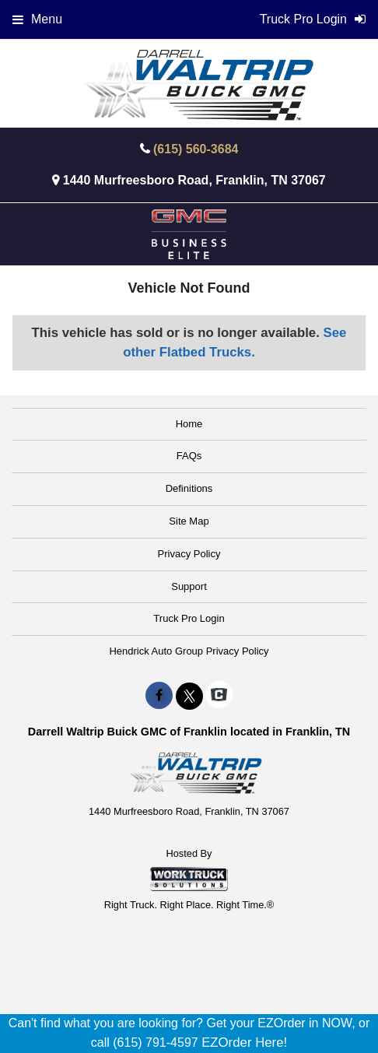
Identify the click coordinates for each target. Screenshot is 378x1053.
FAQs (189, 456)
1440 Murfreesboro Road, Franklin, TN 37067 (194, 180)
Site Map (188, 521)
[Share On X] (189, 696)
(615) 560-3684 (195, 149)
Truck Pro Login (188, 618)
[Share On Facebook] (159, 696)
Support (189, 586)
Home (189, 424)
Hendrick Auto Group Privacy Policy (188, 651)
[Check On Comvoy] (219, 696)
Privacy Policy (189, 554)
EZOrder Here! (244, 1042)
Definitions (189, 488)
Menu (37, 19)
